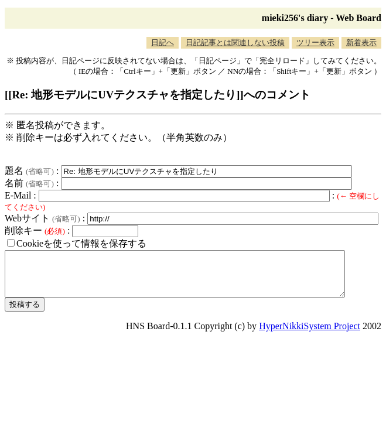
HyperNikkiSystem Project (309, 335)
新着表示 (361, 42)
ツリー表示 (315, 42)
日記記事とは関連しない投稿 (235, 42)
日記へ (162, 42)
